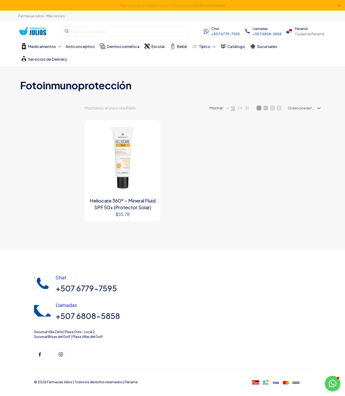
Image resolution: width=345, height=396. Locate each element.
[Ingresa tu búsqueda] (125, 31)
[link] (227, 108)
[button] (332, 383)
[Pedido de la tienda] (305, 108)
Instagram (150, 5)
